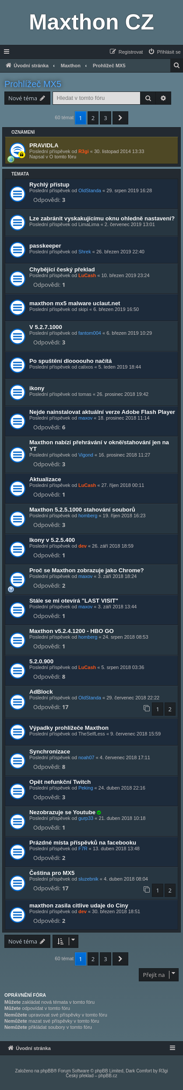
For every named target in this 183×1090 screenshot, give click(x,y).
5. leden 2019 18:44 (120, 366)
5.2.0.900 (41, 661)
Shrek (84, 251)
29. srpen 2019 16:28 (129, 190)
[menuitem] (164, 52)
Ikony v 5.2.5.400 (52, 540)
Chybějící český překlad (62, 269)
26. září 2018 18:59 (113, 546)
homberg (87, 515)
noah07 (86, 757)
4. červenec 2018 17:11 (125, 757)
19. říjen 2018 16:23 (124, 515)
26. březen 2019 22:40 (120, 251)
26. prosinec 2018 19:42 (122, 394)
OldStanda (89, 190)
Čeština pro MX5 (51, 873)
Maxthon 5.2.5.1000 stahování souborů (82, 509)
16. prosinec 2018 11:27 (124, 454)
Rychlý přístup (49, 184)
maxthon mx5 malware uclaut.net (74, 303)
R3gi (83, 151)
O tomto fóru (62, 156)
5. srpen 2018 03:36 (122, 667)
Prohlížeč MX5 (32, 84)
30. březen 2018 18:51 (116, 911)
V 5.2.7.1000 (45, 327)
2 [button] (93, 118)
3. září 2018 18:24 (117, 576)
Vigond (85, 454)
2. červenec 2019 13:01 (130, 224)
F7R (83, 848)
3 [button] (105, 118)
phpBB (46, 1070)
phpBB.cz (108, 1075)
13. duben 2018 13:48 (116, 848)
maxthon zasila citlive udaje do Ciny (78, 905)
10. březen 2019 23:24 (125, 275)
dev (82, 546)
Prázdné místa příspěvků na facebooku (82, 842)
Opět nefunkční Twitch (60, 782)
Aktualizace (45, 479)
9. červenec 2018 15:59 (135, 733)
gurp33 (85, 818)
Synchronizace (49, 751)
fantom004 (89, 333)
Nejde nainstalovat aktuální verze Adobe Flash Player (102, 412)
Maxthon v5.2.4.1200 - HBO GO (71, 631)
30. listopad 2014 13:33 (119, 151)
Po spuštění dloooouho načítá (70, 361)
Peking (85, 787)
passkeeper (45, 245)
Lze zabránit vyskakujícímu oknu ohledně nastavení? (102, 218)
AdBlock (41, 691)
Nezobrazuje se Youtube (62, 812)
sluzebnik (88, 879)
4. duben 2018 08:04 (126, 879)
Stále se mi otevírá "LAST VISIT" (73, 600)
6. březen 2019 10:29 (129, 333)
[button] (120, 117)
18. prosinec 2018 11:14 (124, 418)
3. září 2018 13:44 (117, 606)
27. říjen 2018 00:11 (122, 485)
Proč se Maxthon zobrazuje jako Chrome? (86, 570)
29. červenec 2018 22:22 (132, 697)
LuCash (87, 275)
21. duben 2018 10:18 (122, 818)
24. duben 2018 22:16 (122, 787)
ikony (36, 388)
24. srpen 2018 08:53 (125, 637)
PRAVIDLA (43, 145)
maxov (85, 418)
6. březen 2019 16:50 (116, 309)
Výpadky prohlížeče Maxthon (69, 727)
